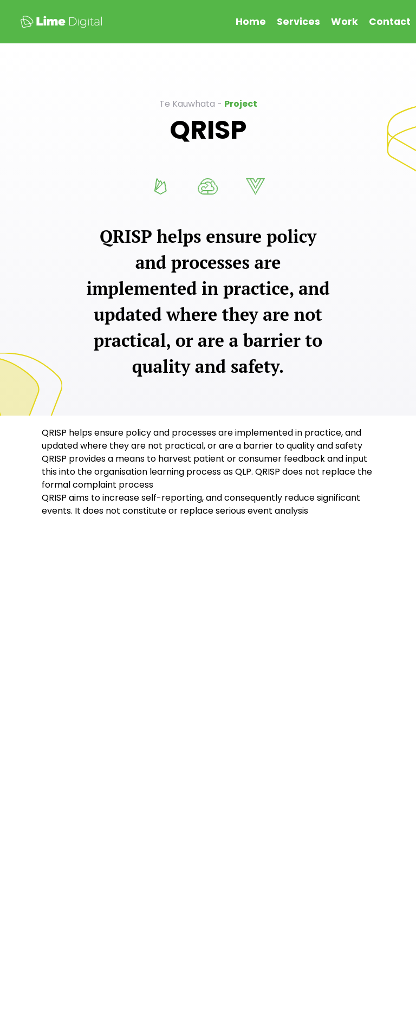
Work (344, 21)
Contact (390, 21)
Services (298, 21)
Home (251, 21)
